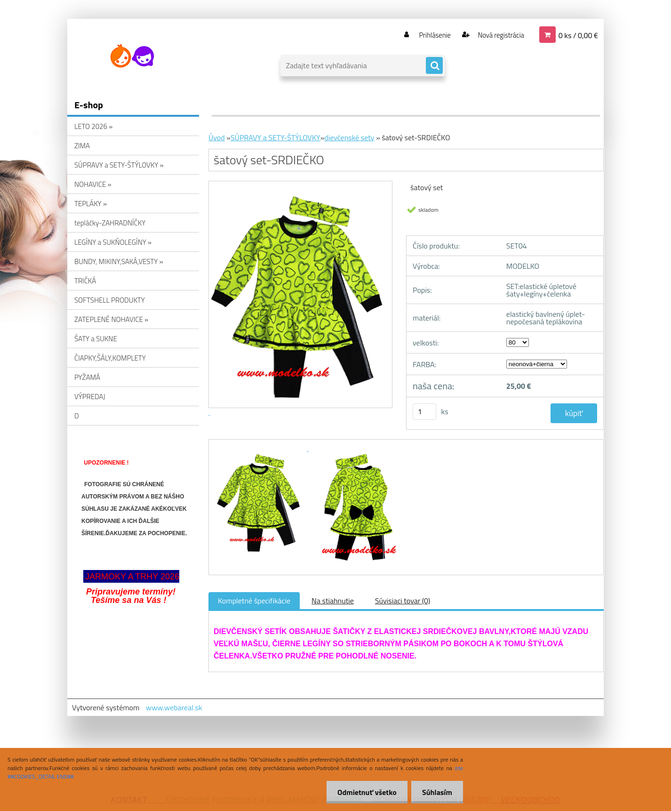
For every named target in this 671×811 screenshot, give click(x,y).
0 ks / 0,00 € (578, 34)
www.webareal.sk (174, 707)
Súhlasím (436, 792)
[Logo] (132, 56)
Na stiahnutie (333, 600)
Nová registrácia (498, 34)
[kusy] (424, 411)
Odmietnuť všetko (364, 792)
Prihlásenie (429, 34)
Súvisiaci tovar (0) (402, 600)
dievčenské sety (349, 137)
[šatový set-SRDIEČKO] (261, 448)
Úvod (216, 137)
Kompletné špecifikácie (254, 600)
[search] (434, 66)
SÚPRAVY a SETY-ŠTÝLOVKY (275, 137)
